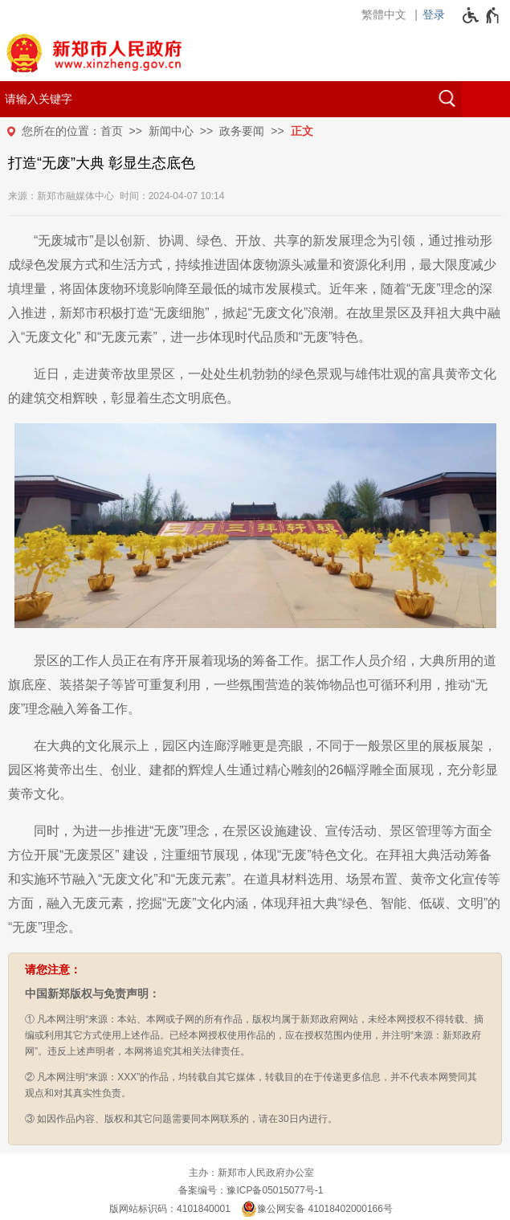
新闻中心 (171, 130)
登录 (433, 14)
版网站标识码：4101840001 (170, 1208)
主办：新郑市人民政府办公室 (251, 1172)
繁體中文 (383, 14)
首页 (111, 130)
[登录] (437, 14)
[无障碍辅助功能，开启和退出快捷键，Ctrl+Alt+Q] (481, 15)
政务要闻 (241, 130)
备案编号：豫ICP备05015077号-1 (250, 1190)
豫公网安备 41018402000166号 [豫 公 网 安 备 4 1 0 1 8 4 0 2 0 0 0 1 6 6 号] (317, 1209)
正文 (302, 130)
